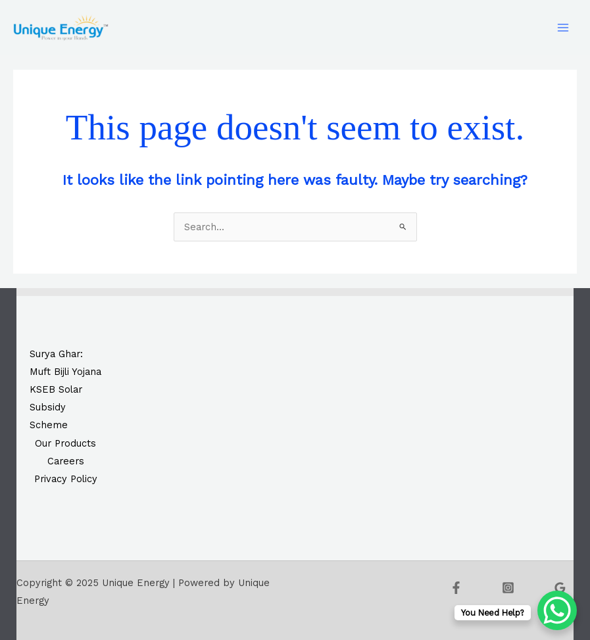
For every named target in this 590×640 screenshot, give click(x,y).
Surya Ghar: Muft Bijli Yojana (65, 363)
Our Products (65, 443)
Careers (65, 461)
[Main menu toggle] (563, 27)
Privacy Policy (65, 479)
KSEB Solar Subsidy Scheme (56, 407)
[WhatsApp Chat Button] (557, 610)
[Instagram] (508, 587)
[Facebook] (456, 587)
